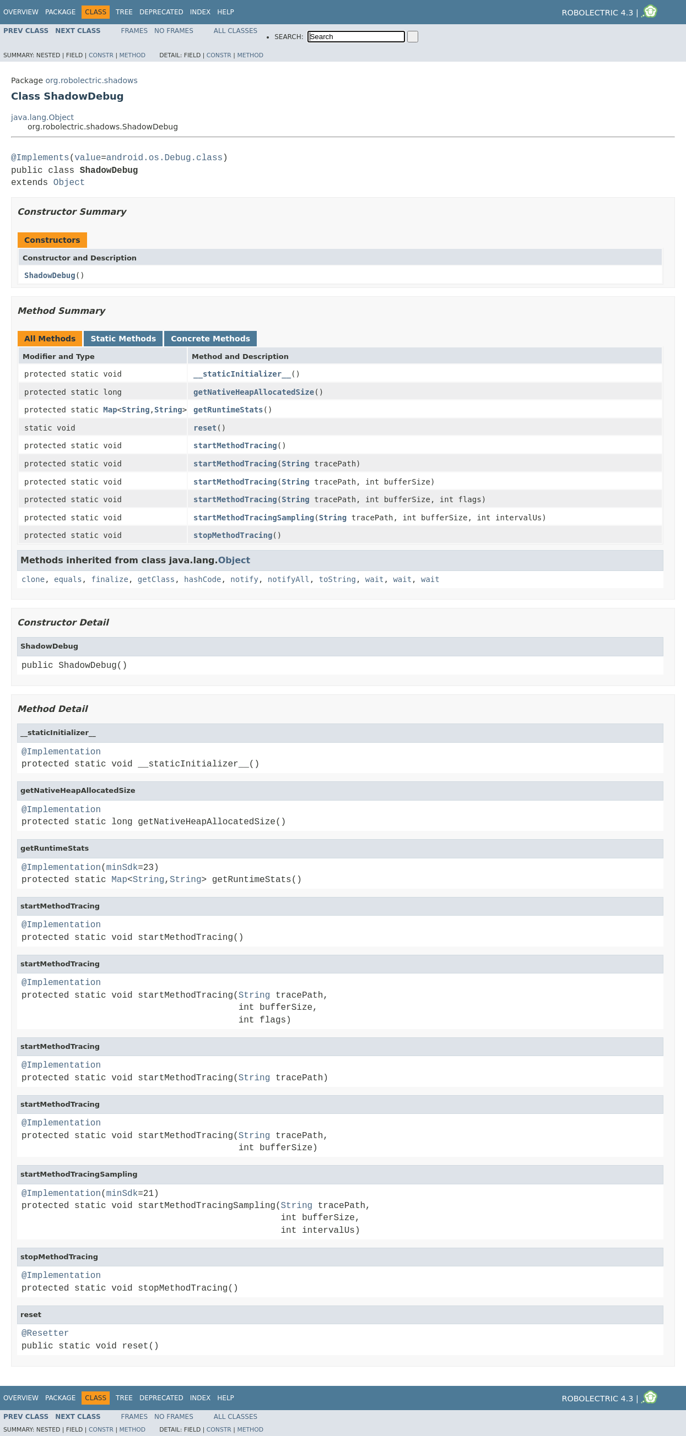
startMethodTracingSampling (253, 517)
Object (69, 183)
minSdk (122, 868)
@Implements (40, 158)
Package (60, 12)
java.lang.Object (42, 117)
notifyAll (289, 579)
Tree (124, 12)
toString (337, 579)
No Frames (173, 31)
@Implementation (61, 752)
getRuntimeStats (228, 409)
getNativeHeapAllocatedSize (253, 392)
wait (374, 579)
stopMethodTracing (232, 535)
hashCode (202, 579)
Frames (134, 31)
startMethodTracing (235, 445)
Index (200, 12)
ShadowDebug (49, 275)
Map (110, 409)
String (136, 409)
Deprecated (161, 12)
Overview (21, 12)
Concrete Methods (210, 338)
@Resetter (45, 1334)
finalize (109, 579)
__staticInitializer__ (242, 373)
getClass (156, 579)
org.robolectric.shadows (91, 80)
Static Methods (123, 338)
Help (225, 12)
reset (205, 427)
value (87, 158)
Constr (101, 55)
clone (33, 579)
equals (68, 579)
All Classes (235, 31)
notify (244, 579)
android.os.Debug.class (164, 158)
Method (132, 55)
